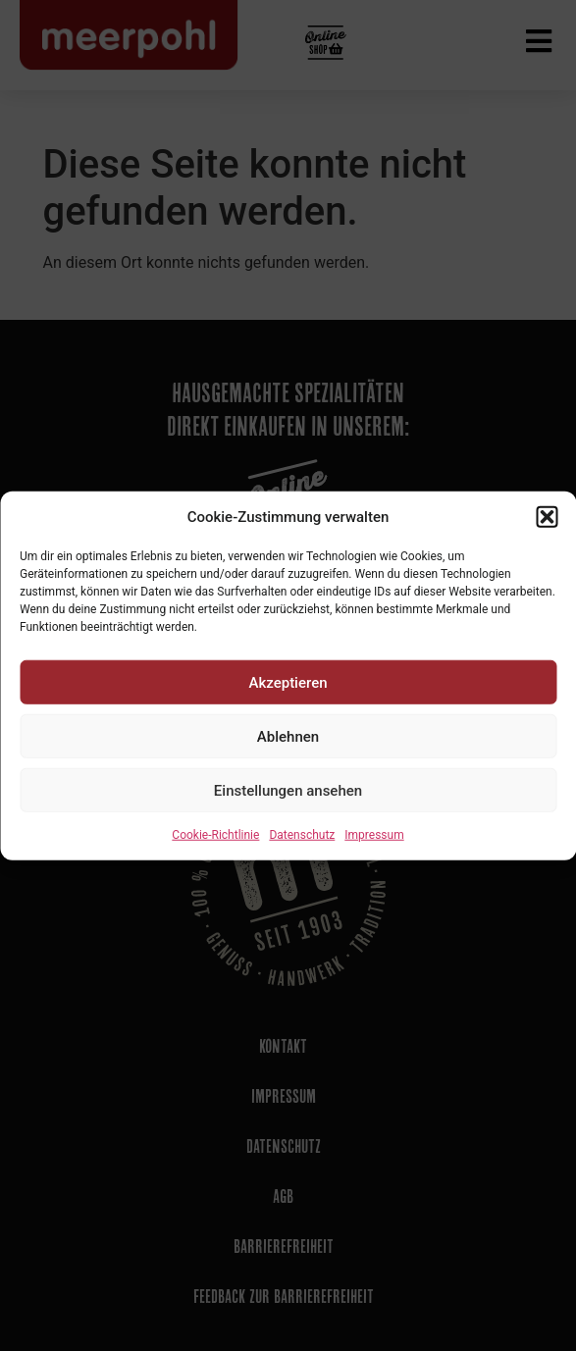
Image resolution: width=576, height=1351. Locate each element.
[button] (546, 517)
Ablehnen (288, 736)
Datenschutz (302, 835)
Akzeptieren (287, 682)
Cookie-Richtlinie (215, 835)
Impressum (373, 835)
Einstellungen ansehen (288, 790)
